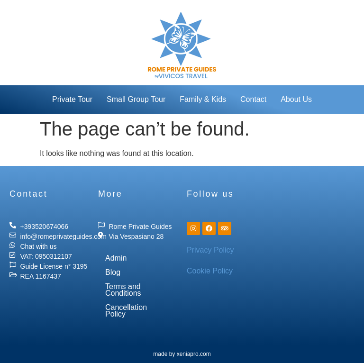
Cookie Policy (210, 271)
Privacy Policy (210, 250)
